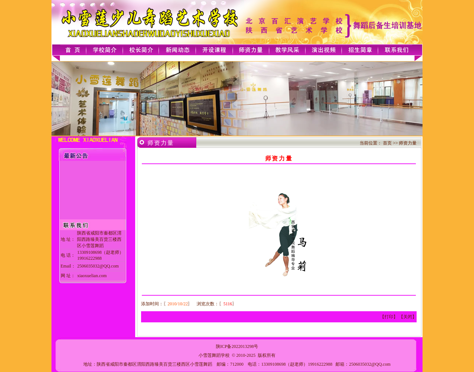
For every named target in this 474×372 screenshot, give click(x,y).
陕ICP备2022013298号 (237, 346)
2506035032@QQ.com (369, 364)
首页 (387, 143)
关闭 (407, 316)
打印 (388, 316)
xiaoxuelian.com (92, 275)
